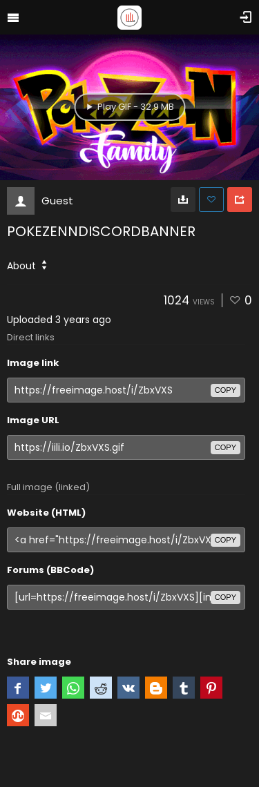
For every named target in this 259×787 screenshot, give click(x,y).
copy (225, 390)
